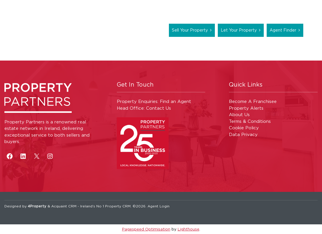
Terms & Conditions (250, 121)
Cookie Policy (244, 127)
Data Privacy (243, 134)
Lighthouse (188, 229)
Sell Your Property (190, 30)
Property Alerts (246, 108)
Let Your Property (239, 30)
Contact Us (158, 108)
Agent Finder (283, 30)
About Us (239, 114)
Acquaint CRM (63, 206)
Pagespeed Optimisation (146, 229)
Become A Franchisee (253, 101)
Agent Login (158, 206)
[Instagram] (50, 156)
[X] (36, 156)
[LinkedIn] (23, 156)
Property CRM (118, 206)
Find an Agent (175, 101)
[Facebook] (9, 156)
